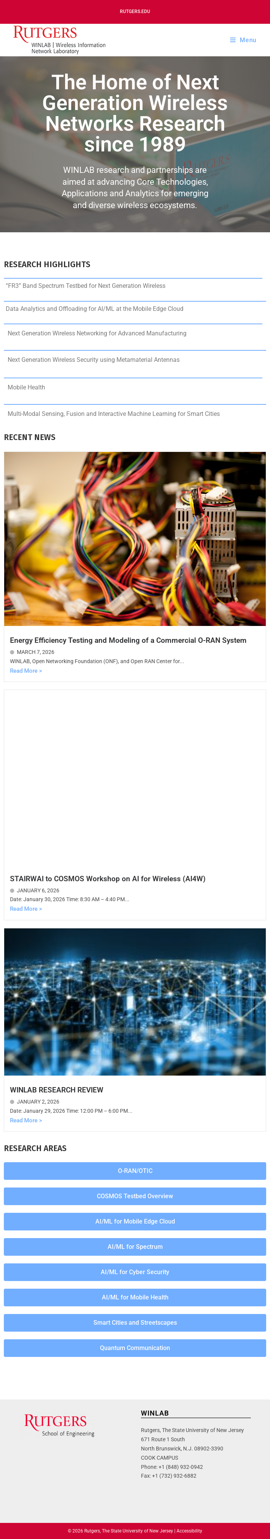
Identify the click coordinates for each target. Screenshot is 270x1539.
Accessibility (189, 1531)
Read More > (26, 670)
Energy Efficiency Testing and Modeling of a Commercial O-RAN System (128, 640)
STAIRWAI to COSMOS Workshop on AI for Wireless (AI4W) (108, 878)
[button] (135, 1171)
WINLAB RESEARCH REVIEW (56, 1090)
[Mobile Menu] (243, 40)
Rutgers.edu (135, 11)
